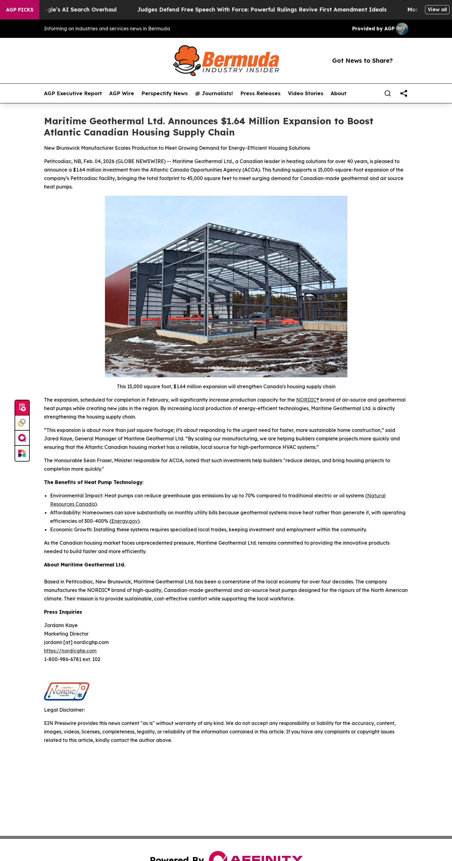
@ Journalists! (214, 93)
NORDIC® (307, 400)
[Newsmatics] (22, 453)
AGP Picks (19, 10)
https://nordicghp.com (70, 651)
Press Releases (260, 93)
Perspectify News (164, 93)
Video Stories (305, 93)
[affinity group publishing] (22, 438)
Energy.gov (124, 521)
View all (437, 9)
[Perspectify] (22, 423)
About (338, 93)
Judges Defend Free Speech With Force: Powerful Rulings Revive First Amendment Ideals (287, 9)
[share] (404, 93)
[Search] (387, 93)
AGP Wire (121, 93)
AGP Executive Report (73, 93)
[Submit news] (22, 407)
